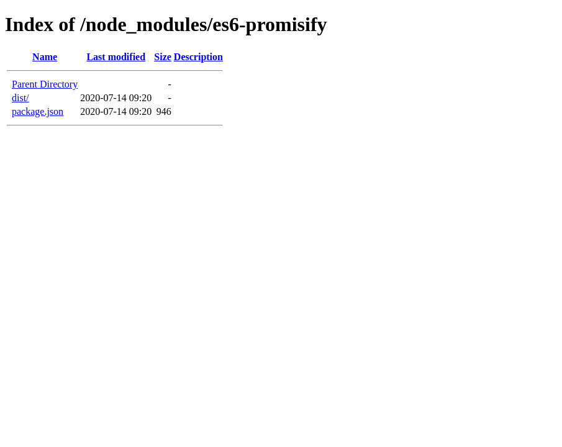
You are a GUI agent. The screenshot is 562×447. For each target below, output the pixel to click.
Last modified (115, 57)
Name (44, 57)
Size (162, 57)
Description (198, 57)
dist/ (20, 98)
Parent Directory (45, 84)
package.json (37, 111)
